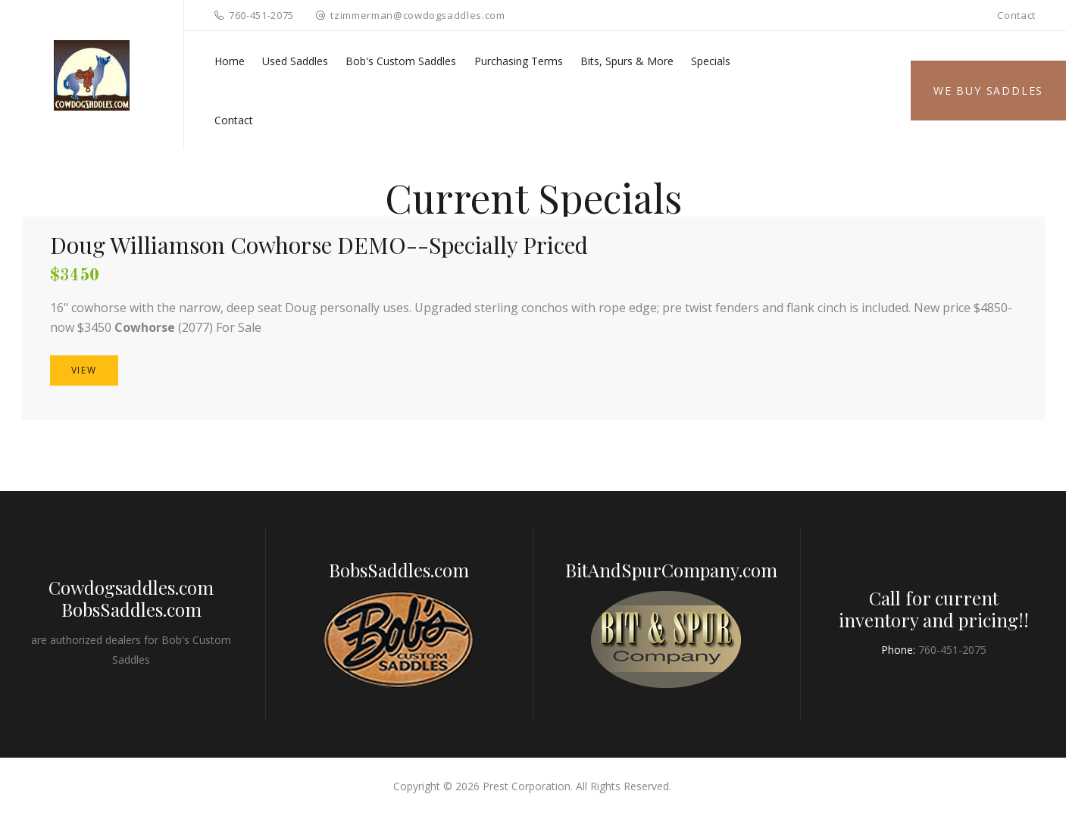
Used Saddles (295, 61)
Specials (710, 61)
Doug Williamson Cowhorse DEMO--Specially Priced (319, 245)
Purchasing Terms (518, 61)
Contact (1016, 15)
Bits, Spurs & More (627, 61)
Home (229, 61)
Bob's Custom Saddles (400, 61)
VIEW (84, 370)
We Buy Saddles (988, 90)
